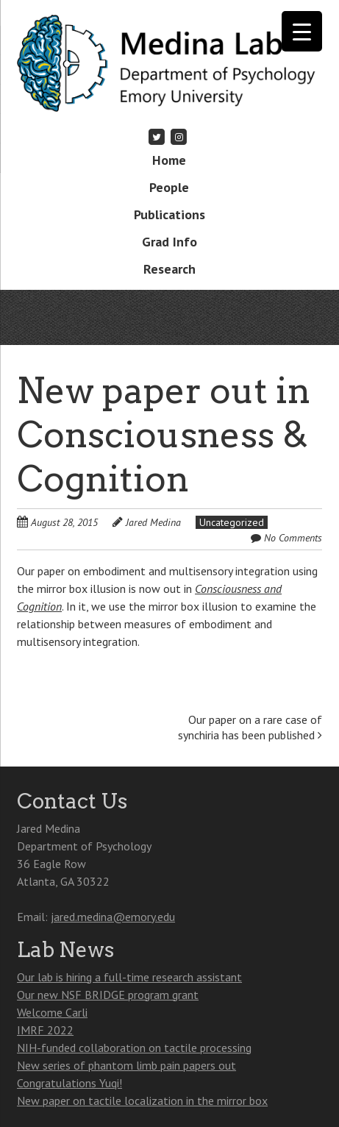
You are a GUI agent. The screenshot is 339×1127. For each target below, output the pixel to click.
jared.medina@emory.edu (113, 916)
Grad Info (169, 241)
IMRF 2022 (45, 1030)
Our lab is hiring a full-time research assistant (129, 977)
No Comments (293, 537)
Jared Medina (153, 522)
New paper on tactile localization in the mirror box (142, 1100)
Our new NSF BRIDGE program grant (108, 994)
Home (169, 160)
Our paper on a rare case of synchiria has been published (250, 727)
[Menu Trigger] (302, 31)
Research (169, 268)
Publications (169, 214)
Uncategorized (231, 522)
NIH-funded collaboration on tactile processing (134, 1047)
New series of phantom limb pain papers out (126, 1065)
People (169, 187)
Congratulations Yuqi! (69, 1083)
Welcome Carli (52, 1012)
